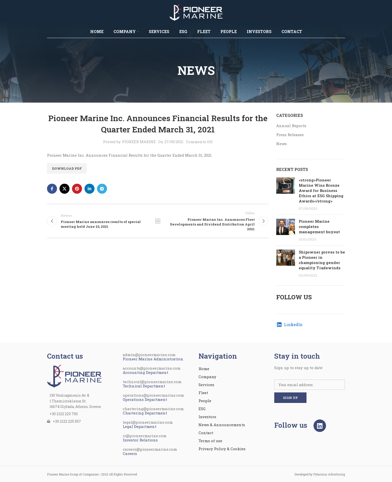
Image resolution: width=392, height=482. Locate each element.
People (204, 400)
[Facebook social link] (52, 189)
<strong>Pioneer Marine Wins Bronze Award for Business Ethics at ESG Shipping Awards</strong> (321, 190)
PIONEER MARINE (139, 141)
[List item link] (82, 414)
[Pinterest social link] (77, 189)
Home (203, 368)
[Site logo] (196, 12)
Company (207, 376)
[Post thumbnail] (285, 194)
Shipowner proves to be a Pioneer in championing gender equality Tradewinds (322, 260)
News (281, 143)
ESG (202, 408)
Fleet (203, 392)
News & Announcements (221, 424)
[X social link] (65, 189)
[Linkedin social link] (89, 189)
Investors (207, 416)
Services (206, 384)
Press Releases (290, 134)
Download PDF (67, 168)
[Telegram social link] (102, 189)
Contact (205, 432)
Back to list (157, 221)
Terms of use (210, 440)
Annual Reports (291, 125)
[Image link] (74, 375)
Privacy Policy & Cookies (222, 448)
